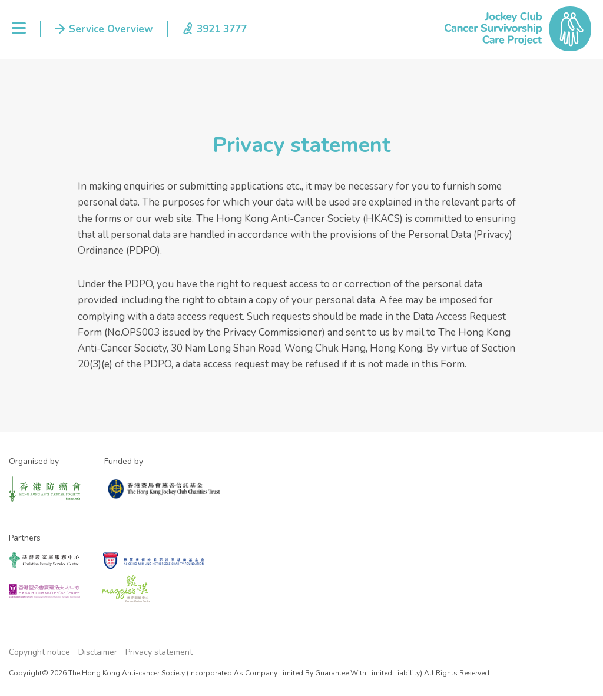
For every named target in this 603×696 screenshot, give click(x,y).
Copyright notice (39, 652)
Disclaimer (97, 652)
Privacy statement (159, 652)
